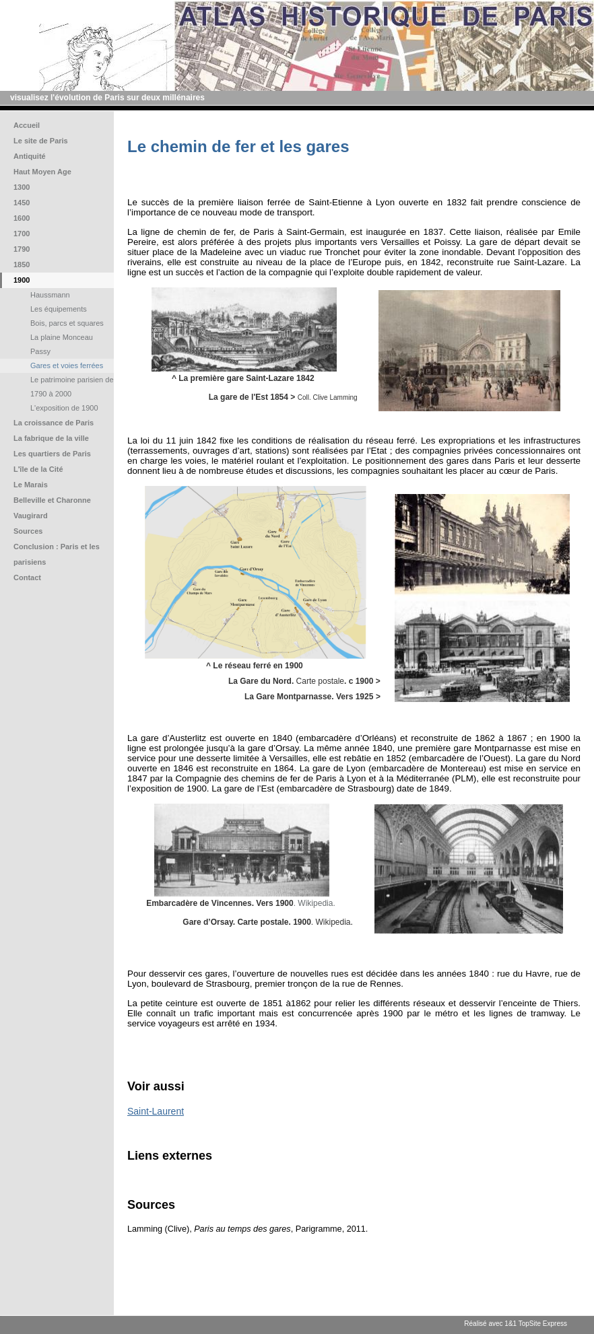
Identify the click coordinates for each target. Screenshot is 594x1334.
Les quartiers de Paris (52, 454)
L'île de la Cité (38, 469)
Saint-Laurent (155, 1111)
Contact (27, 577)
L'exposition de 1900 (64, 408)
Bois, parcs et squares (67, 323)
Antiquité (29, 156)
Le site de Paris (40, 141)
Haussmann (50, 295)
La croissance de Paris (53, 423)
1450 (21, 203)
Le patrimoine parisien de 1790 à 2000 (72, 387)
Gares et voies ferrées (66, 365)
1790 (21, 249)
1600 (21, 218)
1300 (21, 187)
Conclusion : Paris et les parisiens (56, 554)
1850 (21, 264)
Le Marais (30, 485)
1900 (21, 280)
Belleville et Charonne (52, 500)
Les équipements (58, 309)
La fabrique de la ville (51, 438)
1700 (21, 234)
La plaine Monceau (61, 337)
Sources (27, 531)
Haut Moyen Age (42, 172)
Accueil (26, 125)
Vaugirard (30, 516)
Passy (40, 351)
